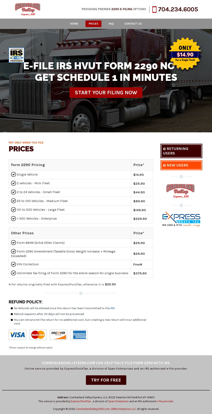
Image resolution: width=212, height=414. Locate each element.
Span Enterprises (118, 401)
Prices (93, 23)
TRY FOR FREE (106, 380)
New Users (175, 165)
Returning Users (175, 151)
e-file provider (164, 401)
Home (74, 23)
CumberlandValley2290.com (93, 408)
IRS (112, 308)
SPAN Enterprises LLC (123, 408)
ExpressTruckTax (81, 401)
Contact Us (133, 23)
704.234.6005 (175, 9)
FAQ (111, 23)
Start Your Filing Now (106, 92)
